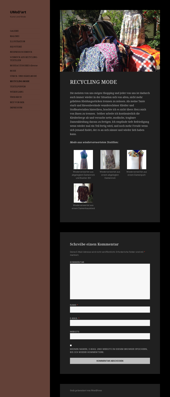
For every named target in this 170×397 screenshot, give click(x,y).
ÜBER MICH (16, 97)
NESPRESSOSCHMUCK (21, 52)
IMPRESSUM (16, 107)
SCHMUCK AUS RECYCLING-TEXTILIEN (24, 59)
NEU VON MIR (17, 102)
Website (74, 331)
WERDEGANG (16, 91)
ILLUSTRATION (17, 41)
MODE (13, 70)
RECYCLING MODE (20, 81)
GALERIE (14, 30)
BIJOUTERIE (16, 46)
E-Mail (74, 318)
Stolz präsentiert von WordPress (86, 390)
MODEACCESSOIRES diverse (24, 65)
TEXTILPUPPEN (18, 86)
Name (74, 305)
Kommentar (77, 262)
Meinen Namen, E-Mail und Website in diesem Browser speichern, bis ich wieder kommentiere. (109, 351)
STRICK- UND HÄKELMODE (23, 76)
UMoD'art (18, 12)
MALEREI (14, 36)
